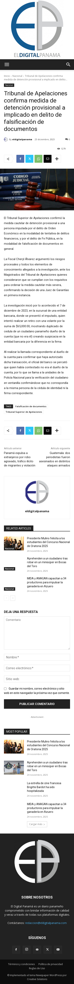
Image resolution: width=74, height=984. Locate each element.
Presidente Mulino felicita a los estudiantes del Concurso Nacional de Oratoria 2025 (48, 542)
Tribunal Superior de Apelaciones (24, 411)
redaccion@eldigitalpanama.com (46, 923)
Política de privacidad (50, 964)
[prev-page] (6, 598)
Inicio (7, 76)
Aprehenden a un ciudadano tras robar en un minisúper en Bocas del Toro (47, 562)
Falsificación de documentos (30, 406)
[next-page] (12, 598)
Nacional (17, 76)
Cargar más (37, 824)
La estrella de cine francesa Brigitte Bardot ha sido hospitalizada (44, 787)
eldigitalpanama (22, 139)
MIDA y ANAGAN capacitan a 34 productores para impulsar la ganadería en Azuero (46, 582)
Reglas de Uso (37, 968)
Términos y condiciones (21, 964)
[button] (6, 64)
